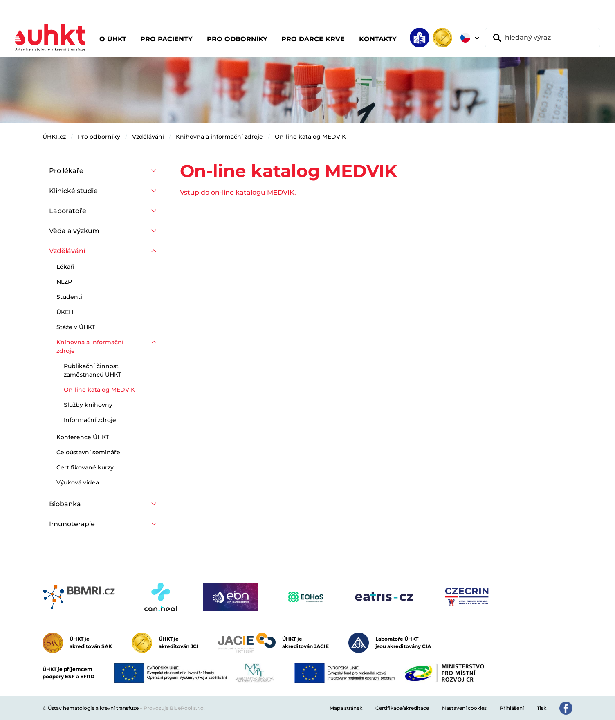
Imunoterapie (72, 524)
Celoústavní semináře (88, 452)
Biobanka (65, 504)
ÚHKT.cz (54, 136)
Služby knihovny (88, 404)
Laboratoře (67, 211)
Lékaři (65, 266)
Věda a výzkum (74, 231)
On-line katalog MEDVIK (310, 136)
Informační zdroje (90, 420)
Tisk (541, 708)
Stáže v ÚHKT (75, 327)
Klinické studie (73, 191)
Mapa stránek (346, 708)
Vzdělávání (148, 136)
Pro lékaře (66, 171)
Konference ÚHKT (82, 437)
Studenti (69, 297)
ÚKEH (64, 312)
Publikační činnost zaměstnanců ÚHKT (92, 370)
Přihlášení (512, 708)
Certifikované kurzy (85, 467)
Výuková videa (77, 482)
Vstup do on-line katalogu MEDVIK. (238, 192)
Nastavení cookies (464, 708)
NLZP (64, 281)
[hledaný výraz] (542, 37)
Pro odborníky (99, 136)
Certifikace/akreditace (402, 708)
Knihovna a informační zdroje (219, 136)
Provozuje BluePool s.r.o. (174, 708)
